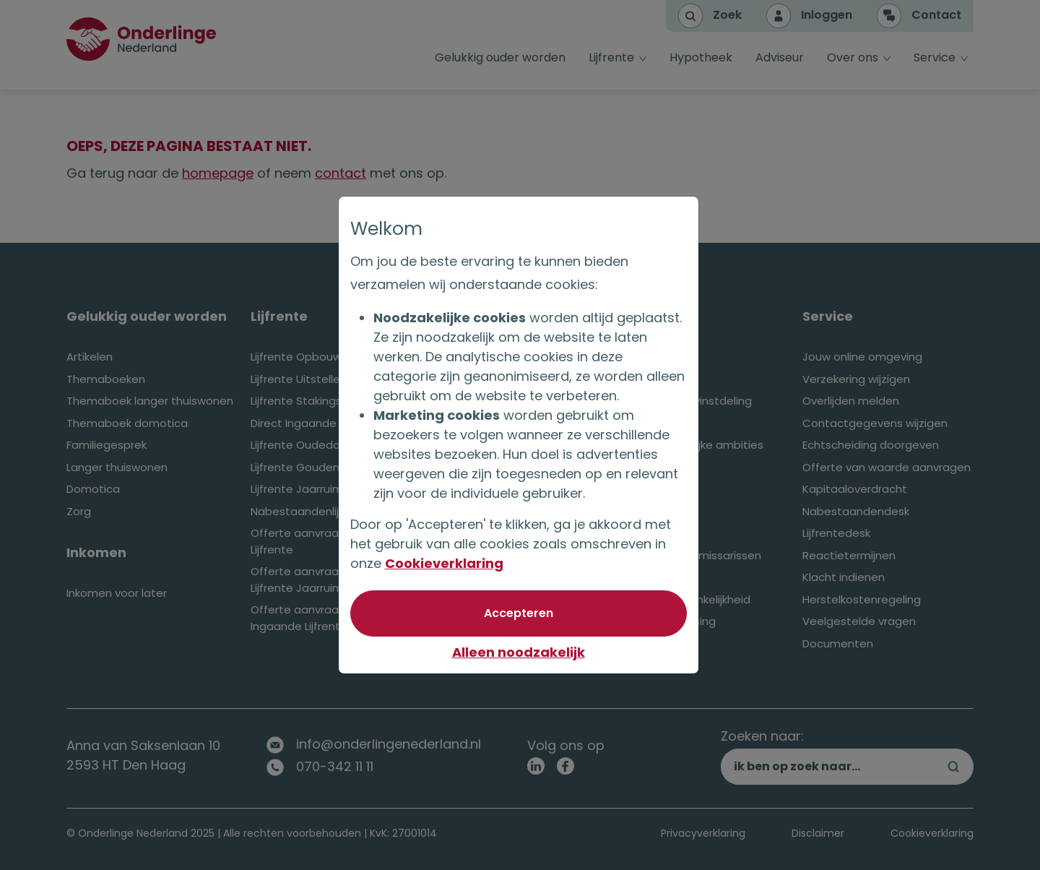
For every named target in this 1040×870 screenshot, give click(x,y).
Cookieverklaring (445, 563)
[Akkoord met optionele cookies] (520, 613)
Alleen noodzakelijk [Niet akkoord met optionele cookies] (520, 652)
